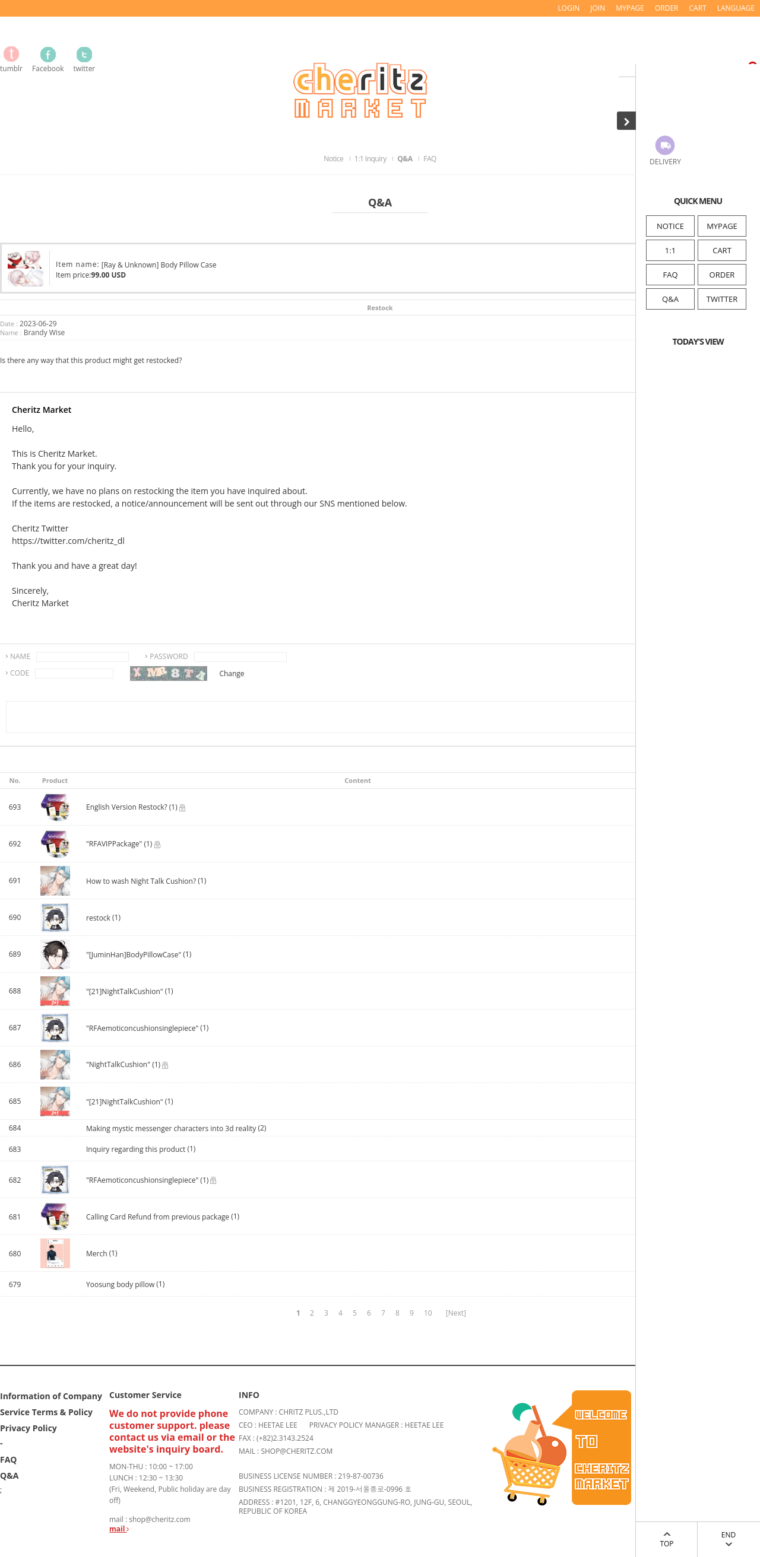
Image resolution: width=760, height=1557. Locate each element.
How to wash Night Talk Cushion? (141, 881)
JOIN (597, 8)
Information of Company (51, 1396)
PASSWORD (169, 656)
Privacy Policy (28, 1428)
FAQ (670, 274)
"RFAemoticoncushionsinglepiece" (142, 1028)
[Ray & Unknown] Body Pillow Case (159, 265)
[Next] (456, 1313)
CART (722, 250)
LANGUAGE (736, 8)
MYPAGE (722, 226)
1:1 (670, 250)
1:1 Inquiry (371, 159)
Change (231, 673)
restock (99, 918)
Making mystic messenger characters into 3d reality (171, 1128)
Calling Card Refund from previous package (157, 1217)
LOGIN (569, 8)
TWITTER (722, 299)
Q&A (670, 299)
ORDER (722, 274)
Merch (96, 1254)
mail (119, 1529)
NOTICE (670, 226)
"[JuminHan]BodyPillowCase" (133, 955)
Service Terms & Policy (46, 1412)
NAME (20, 656)
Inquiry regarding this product (136, 1149)
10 (428, 1313)
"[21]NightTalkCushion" (124, 991)
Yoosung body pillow (120, 1284)
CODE (19, 673)
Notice (334, 159)
